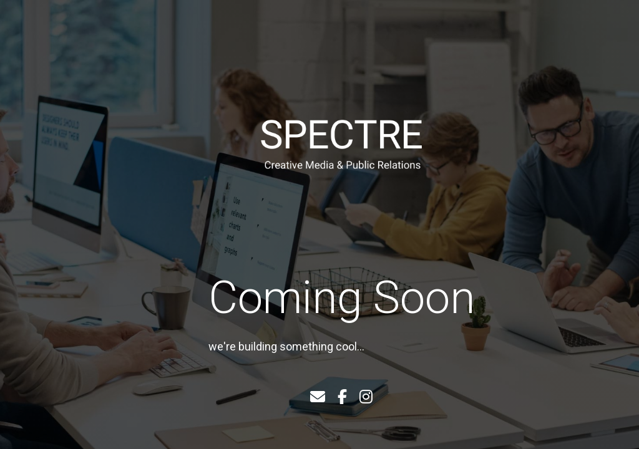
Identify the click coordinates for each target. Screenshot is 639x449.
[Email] (317, 397)
